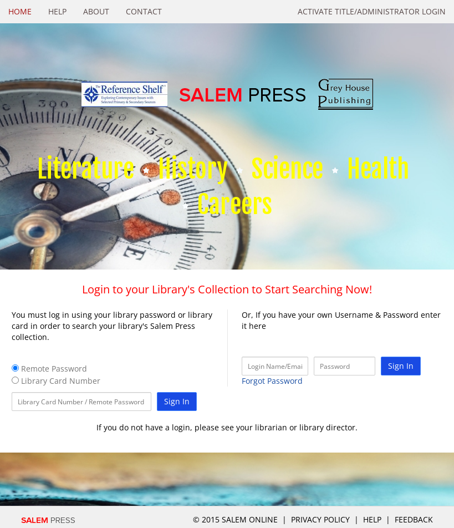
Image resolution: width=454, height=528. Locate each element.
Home (20, 11)
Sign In (177, 401)
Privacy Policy (320, 519)
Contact (144, 11)
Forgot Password (272, 380)
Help (57, 11)
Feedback (414, 519)
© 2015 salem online (236, 519)
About (96, 11)
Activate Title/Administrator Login (372, 11)
